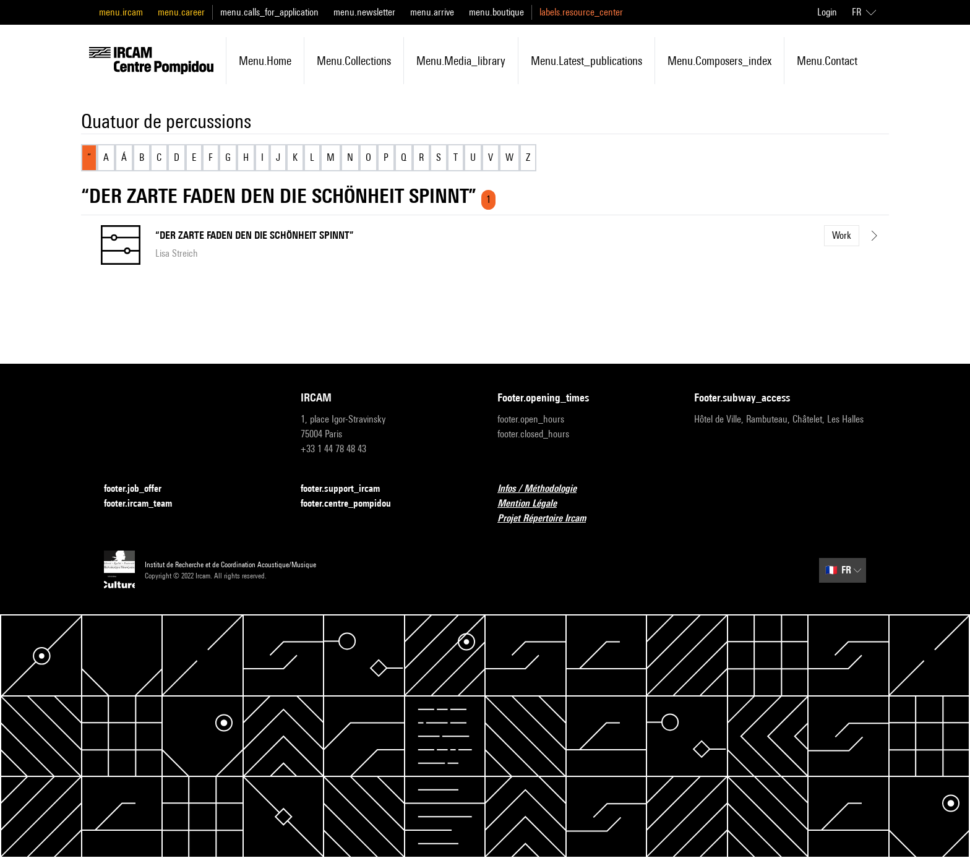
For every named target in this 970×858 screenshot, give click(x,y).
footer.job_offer (140, 489)
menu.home (265, 60)
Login (827, 12)
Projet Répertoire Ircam (549, 518)
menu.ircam (121, 12)
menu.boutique (496, 12)
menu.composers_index (719, 60)
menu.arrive (432, 12)
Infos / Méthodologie (544, 489)
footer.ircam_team (145, 503)
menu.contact (827, 60)
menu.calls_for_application (269, 12)
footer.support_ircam (348, 489)
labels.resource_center (581, 12)
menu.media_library (460, 60)
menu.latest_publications (586, 60)
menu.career (181, 12)
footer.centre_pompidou (353, 503)
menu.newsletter (364, 12)
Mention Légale (534, 503)
